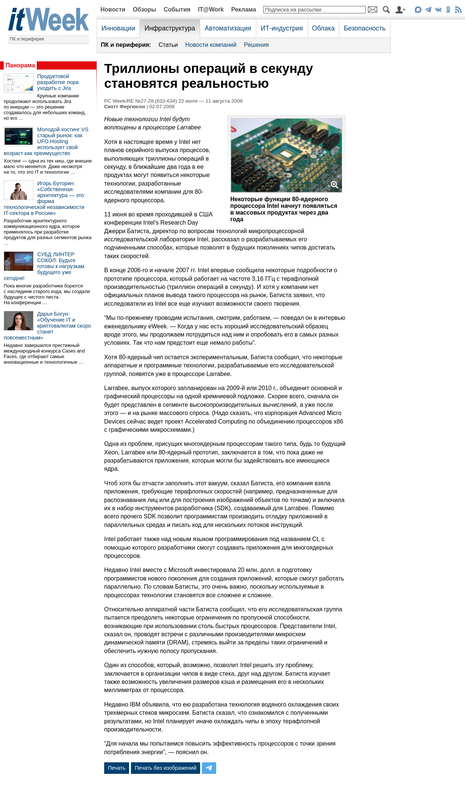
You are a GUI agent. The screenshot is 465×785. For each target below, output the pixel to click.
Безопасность (364, 28)
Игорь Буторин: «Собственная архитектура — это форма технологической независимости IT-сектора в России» (44, 198)
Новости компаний (211, 45)
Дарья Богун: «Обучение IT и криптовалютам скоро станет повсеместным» (47, 326)
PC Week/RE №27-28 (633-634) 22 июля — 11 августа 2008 (173, 101)
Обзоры (144, 9)
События (177, 9)
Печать (116, 768)
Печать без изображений (165, 768)
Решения (256, 45)
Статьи (168, 45)
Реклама (243, 9)
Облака (323, 28)
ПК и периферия (27, 39)
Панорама (20, 65)
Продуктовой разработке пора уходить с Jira (57, 82)
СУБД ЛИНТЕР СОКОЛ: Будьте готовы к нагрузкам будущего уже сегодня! (44, 266)
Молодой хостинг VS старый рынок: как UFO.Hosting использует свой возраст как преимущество (46, 141)
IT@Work (211, 9)
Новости (112, 9)
